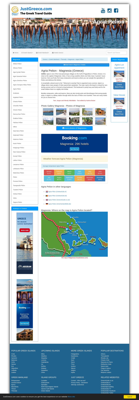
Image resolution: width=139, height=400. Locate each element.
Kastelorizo (74, 356)
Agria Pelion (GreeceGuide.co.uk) (58, 200)
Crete (13, 354)
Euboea (43, 368)
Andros (73, 366)
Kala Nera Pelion (18, 131)
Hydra (73, 372)
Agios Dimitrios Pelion (20, 80)
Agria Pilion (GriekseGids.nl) (56, 191)
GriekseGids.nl (105, 382)
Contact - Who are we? (78, 380)
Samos (13, 364)
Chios (43, 372)
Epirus (13, 384)
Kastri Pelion (17, 143)
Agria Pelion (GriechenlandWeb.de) (58, 204)
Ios (42, 364)
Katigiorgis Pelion (18, 148)
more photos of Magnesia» (74, 128)
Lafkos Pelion (17, 160)
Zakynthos (14, 368)
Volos (15, 198)
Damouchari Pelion (19, 114)
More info (71, 397)
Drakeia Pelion (17, 118)
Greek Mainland (42, 53)
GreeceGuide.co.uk (107, 380)
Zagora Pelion (17, 202)
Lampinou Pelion (18, 164)
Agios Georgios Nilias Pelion (22, 85)
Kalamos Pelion (18, 139)
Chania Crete (105, 360)
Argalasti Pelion (18, 97)
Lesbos (13, 372)
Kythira (43, 366)
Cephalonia (44, 362)
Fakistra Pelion (18, 122)
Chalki (73, 358)
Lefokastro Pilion (18, 168)
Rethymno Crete (106, 364)
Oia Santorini (105, 370)
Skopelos (44, 358)
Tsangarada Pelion (19, 185)
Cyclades (44, 380)
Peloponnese (15, 380)
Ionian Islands (45, 391)
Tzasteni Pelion (18, 189)
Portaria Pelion (17, 181)
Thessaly (63, 59)
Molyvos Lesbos (106, 372)
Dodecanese (45, 382)
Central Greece (16, 382)
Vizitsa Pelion (17, 194)
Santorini (14, 358)
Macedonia (14, 387)
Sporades (44, 384)
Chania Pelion (17, 101)
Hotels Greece (57, 53)
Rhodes (13, 356)
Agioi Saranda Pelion (19, 76)
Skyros (73, 368)
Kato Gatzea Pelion (19, 152)
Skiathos (44, 356)
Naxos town (104, 366)
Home (15, 53)
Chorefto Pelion (18, 106)
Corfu (13, 362)
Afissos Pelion (17, 68)
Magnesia (71, 59)
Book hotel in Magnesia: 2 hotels (74, 65)
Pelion (15, 177)
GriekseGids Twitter (107, 393)
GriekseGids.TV (106, 389)
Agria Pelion (17, 89)
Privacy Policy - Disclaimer (79, 382)
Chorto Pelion (17, 110)
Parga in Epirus (106, 368)
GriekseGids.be (106, 384)
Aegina (73, 370)
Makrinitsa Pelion (18, 173)
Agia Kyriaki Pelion (19, 72)
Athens (103, 354)
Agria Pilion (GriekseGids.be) (56, 196)
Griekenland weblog (107, 387)
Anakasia (16, 93)
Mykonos (14, 360)
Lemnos (43, 360)
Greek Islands (27, 53)
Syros (73, 362)
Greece (45, 59)
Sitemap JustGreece (77, 384)
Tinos (73, 364)
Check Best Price (119, 86)
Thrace (13, 389)
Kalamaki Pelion (18, 135)
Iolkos (15, 127)
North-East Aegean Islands (49, 387)
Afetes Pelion (17, 64)
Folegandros (75, 354)
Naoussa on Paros (107, 362)
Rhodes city (104, 358)
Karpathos (44, 370)
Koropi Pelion (17, 156)
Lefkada (13, 370)
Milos (43, 354)
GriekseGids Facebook (108, 391)
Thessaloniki (105, 356)
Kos (12, 366)
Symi (72, 360)
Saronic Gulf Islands (47, 389)
